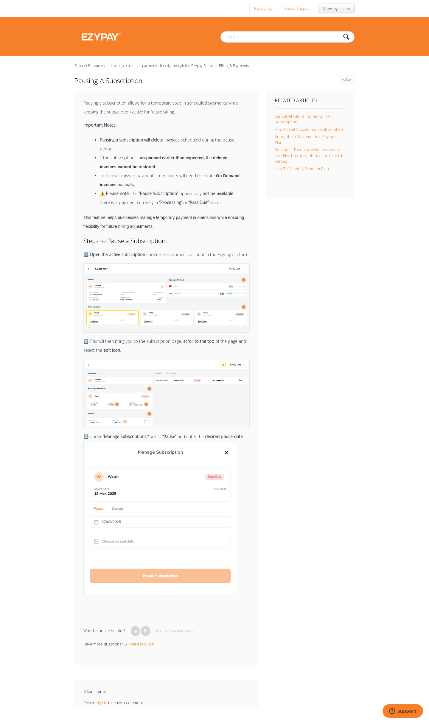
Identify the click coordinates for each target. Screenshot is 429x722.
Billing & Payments (234, 65)
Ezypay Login (264, 8)
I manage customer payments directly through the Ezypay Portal (162, 65)
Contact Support (297, 8)
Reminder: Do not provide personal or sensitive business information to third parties (308, 155)
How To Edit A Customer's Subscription (309, 129)
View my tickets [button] (336, 8)
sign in (101, 702)
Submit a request (139, 644)
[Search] (287, 37)
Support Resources (89, 65)
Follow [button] (347, 79)
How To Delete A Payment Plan (302, 168)
